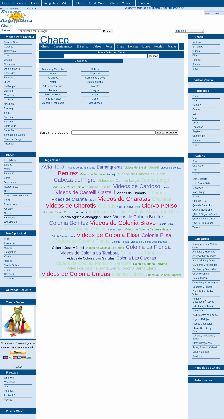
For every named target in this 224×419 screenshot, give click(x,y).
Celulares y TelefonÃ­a (204, 269)
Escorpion (197, 127)
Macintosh (9, 382)
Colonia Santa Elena (138, 268)
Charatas (161, 199)
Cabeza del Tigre (75, 180)
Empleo (8, 164)
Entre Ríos (9, 73)
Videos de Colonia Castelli (79, 228)
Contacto (143, 3)
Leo (194, 113)
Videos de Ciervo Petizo (56, 212)
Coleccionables (200, 273)
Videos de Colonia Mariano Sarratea (93, 263)
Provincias (19, 3)
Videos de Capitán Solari (69, 187)
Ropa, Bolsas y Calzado (205, 347)
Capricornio (198, 135)
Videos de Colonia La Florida (105, 247)
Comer (7, 213)
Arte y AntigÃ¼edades (204, 256)
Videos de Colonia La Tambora (89, 253)
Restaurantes (11, 186)
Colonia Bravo (166, 223)
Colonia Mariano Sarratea (150, 264)
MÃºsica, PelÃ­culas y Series (203, 337)
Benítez (68, 173)
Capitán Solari (99, 187)
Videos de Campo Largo (118, 180)
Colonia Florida (120, 241)
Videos (66, 3)
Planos (196, 64)
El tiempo (82, 46)
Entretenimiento (95, 82)
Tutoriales (95, 86)
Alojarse (8, 208)
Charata (92, 200)
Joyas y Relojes (200, 319)
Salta (6, 112)
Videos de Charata (69, 199)
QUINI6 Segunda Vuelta (205, 214)
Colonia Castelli (115, 229)
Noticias (80, 3)
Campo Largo (155, 180)
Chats (114, 3)
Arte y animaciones (53, 86)
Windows (9, 377)
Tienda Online (97, 3)
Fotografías (51, 3)
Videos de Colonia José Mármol (149, 241)
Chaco (7, 55)
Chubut (8, 60)
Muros (146, 46)
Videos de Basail (135, 167)
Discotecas (10, 182)
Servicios (197, 356)
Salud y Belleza (200, 351)
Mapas (172, 46)
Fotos (108, 46)
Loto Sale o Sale (201, 183)
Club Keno (198, 165)
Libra (195, 122)
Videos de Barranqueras (81, 167)
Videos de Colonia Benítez (138, 216)
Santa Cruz (10, 126)
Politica (95, 69)
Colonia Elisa (156, 235)
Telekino (196, 227)
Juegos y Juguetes (202, 323)
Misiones (8, 99)
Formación (9, 173)
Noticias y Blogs (52, 98)
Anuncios (53, 77)
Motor (7, 169)
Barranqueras (110, 167)
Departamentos (63, 46)
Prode (195, 196)
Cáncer (196, 109)
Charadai (157, 192)
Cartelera (127, 3)
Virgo (195, 118)
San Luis (8, 121)
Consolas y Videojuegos (205, 282)
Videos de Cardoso (136, 186)
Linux (7, 386)
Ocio (6, 191)
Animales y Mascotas (53, 69)
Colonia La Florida (148, 247)
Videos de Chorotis (71, 205)
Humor (53, 73)
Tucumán (9, 143)
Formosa (8, 77)
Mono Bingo (198, 192)
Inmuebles (197, 310)
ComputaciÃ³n (200, 278)
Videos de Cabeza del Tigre (141, 174)
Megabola (197, 187)
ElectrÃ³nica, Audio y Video (203, 293)
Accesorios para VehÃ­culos (204, 246)
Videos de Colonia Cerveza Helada (148, 229)
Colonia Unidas (128, 274)
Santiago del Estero (14, 134)
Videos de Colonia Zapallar (163, 275)
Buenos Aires (11, 42)
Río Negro (9, 108)
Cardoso (166, 187)
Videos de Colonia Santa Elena (92, 268)
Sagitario (197, 131)
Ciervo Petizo (80, 212)
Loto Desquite (199, 179)
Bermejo (111, 174)
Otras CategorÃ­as (202, 343)
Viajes (95, 94)
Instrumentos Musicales (205, 315)
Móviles (8, 399)
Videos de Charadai (131, 193)
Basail (153, 167)
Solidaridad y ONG (95, 77)
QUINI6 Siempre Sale (203, 218)
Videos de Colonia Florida (83, 241)
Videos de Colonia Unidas (76, 274)
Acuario (196, 140)
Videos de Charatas (124, 198)
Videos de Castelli (75, 192)
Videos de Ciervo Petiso (128, 207)
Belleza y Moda (53, 94)
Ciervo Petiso (159, 205)
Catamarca (10, 51)
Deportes (95, 73)
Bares (7, 178)
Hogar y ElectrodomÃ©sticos (203, 300)
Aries (195, 96)
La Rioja (8, 90)
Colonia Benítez (68, 223)
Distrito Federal (12, 68)
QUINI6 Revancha (202, 209)
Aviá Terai (53, 167)
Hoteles (34, 3)
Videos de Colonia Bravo (123, 222)
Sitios (195, 68)
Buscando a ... (11, 204)
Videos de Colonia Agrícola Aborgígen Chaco (135, 211)
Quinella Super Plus (203, 205)
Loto (194, 170)
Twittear (6, 30)
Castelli (106, 192)
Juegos (95, 90)
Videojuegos (95, 103)
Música (53, 90)
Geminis (196, 105)
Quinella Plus (199, 201)
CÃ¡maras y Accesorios (204, 265)
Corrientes (9, 64)
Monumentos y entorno (16, 195)
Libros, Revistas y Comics (201, 330)
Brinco (195, 161)
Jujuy (7, 82)
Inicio (5, 3)
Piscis (195, 144)
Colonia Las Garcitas (136, 258)
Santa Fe (9, 130)
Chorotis (106, 206)
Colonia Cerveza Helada (63, 236)
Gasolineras (10, 222)
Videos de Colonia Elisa (108, 235)
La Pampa (9, 86)
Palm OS (9, 391)
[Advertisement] (206, 393)
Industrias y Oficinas (203, 306)
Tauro (195, 100)
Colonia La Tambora (141, 252)
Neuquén (9, 104)
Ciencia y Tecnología (53, 103)
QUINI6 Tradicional (202, 223)
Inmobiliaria (10, 160)
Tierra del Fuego (13, 139)
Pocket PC (9, 395)
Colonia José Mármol (68, 248)
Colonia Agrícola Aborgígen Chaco (85, 217)
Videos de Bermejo (92, 174)
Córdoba (8, 46)
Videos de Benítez (171, 167)
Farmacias (9, 217)
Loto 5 (195, 174)
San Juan (9, 117)
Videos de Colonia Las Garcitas (90, 258)
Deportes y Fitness (202, 287)
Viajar (7, 200)
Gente (95, 98)
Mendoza (9, 95)
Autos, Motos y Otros (203, 260)
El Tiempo (197, 46)
